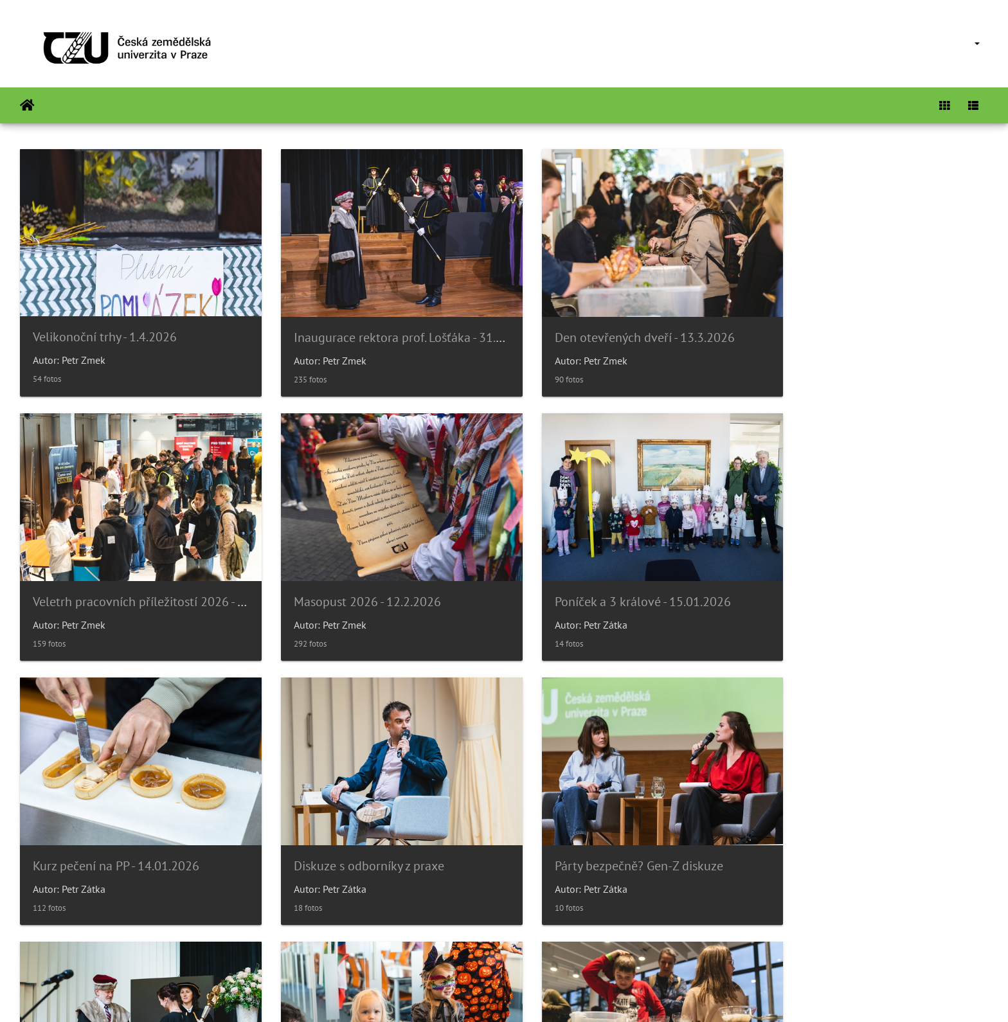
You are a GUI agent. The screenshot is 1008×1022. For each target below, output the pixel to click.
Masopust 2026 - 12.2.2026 (106, 581)
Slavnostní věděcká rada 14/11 (364, 836)
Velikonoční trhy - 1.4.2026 (105, 327)
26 (548, 945)
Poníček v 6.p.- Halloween (594, 836)
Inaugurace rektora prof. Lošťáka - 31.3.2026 (399, 327)
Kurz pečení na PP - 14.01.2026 (609, 581)
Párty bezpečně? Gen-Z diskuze (117, 836)
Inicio (27, 105)
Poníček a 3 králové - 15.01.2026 (368, 581)
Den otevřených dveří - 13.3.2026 (616, 327)
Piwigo (535, 995)
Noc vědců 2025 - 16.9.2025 (849, 836)
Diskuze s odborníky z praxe (848, 581)
